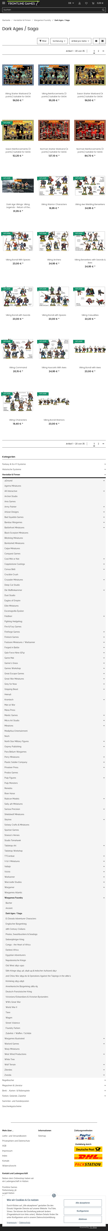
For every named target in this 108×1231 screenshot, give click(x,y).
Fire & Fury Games (12, 627)
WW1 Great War (13, 1002)
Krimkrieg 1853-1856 (15, 981)
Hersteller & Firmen (11, 474)
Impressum (7, 1151)
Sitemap (42, 1136)
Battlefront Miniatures (14, 527)
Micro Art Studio (11, 720)
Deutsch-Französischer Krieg (19, 991)
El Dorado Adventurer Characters (21, 918)
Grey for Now (10, 684)
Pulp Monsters (11, 783)
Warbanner (9, 877)
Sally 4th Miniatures (13, 804)
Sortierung (58, 41)
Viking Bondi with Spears (54, 315)
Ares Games (10, 501)
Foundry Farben (13, 1028)
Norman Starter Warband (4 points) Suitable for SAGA (54, 150)
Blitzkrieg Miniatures (13, 538)
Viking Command (18, 367)
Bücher (9, 903)
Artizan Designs (11, 512)
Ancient (9, 908)
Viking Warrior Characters (54, 204)
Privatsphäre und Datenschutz (16, 1141)
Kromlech (8, 699)
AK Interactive (10, 491)
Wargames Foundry (13, 898)
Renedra (8, 788)
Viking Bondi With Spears (18, 259)
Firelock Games (11, 637)
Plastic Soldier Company (15, 762)
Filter (43, 41)
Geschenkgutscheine (11, 1106)
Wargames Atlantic (13, 892)
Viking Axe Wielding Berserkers (90, 204)
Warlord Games (11, 1044)
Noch (6, 736)
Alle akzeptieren (83, 1203)
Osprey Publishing (12, 746)
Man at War (9, 705)
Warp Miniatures (12, 1049)
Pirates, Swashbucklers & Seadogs (21, 934)
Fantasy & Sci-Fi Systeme (14, 464)
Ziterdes (8, 1070)
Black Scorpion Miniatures (16, 533)
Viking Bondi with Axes (90, 367)
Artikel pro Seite (79, 41)
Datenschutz (24, 1222)
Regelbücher (8, 1080)
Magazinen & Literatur (12, 1085)
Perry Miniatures (11, 757)
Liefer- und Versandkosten (14, 1136)
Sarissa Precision (12, 809)
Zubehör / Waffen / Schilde (18, 1033)
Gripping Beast (11, 689)
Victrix (7, 872)
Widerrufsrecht (9, 1166)
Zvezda (7, 1075)
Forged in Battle (11, 647)
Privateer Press (11, 767)
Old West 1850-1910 (15, 965)
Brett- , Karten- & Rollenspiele (16, 1091)
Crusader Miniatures (13, 580)
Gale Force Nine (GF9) (14, 653)
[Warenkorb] (98, 3)
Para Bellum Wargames (15, 752)
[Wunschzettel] (86, 3)
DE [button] (69, 3)
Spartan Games (11, 830)
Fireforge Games (12, 632)
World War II (11, 1007)
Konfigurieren (83, 1211)
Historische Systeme (11, 469)
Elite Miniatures (11, 606)
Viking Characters (18, 420)
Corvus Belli (9, 569)
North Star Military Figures (16, 741)
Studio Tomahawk (12, 840)
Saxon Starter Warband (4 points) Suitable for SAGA (90, 95)
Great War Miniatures (14, 679)
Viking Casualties (90, 315)
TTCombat (9, 856)
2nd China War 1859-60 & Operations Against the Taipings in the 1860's (38, 976)
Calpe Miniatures (12, 548)
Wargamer (9, 887)
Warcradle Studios (13, 882)
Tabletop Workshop (13, 851)
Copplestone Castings (14, 564)
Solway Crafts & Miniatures (16, 825)
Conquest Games (12, 554)
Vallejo (7, 866)
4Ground (8, 481)
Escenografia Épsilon (14, 611)
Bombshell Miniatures (14, 543)
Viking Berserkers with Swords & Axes (90, 261)
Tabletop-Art (10, 845)
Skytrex (7, 819)
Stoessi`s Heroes (12, 835)
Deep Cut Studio (12, 585)
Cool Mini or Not (11, 559)
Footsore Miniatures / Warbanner (19, 642)
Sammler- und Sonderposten (15, 1101)
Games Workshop (12, 668)
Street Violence (13, 1023)
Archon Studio (10, 496)
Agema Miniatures (12, 486)
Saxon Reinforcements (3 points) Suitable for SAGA (18, 150)
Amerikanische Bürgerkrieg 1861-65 (22, 986)
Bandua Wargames (13, 522)
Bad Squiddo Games (13, 517)
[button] (79, 3)
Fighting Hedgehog (13, 621)
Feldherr (8, 616)
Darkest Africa (12, 950)
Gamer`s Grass (11, 663)
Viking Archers (54, 259)
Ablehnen (82, 1219)
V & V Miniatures (12, 861)
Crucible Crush (11, 574)
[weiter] (103, 51)
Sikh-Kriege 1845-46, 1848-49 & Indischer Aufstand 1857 (31, 971)
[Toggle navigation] (3, 2)
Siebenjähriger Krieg (15, 939)
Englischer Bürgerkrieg (16, 924)
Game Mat (9, 658)
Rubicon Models (11, 799)
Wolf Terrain (10, 1064)
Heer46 (7, 694)
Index (4, 1156)
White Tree (9, 1059)
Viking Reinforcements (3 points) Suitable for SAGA (54, 95)
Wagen (9, 1018)
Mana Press (9, 710)
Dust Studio (9, 595)
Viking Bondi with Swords (18, 315)
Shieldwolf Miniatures (14, 814)
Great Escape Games (14, 673)
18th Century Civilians (15, 929)
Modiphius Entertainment (16, 731)
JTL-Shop (93, 1227)
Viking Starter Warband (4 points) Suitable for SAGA (18, 95)
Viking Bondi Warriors (54, 420)
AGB (4, 1146)
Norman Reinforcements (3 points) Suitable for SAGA (90, 150)
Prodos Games (11, 772)
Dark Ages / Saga (14, 913)
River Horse (9, 793)
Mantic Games (11, 715)
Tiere (8, 1012)
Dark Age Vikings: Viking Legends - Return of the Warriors (18, 206)
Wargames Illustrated (14, 1038)
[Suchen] (51, 9)
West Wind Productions (15, 1054)
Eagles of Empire (12, 600)
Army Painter (10, 507)
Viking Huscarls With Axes (54, 367)
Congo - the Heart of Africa (18, 945)
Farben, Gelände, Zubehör (14, 1096)
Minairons (8, 726)
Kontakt (5, 1161)
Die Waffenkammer (13, 590)
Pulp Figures (10, 778)
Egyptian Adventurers (16, 955)
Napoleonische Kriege (16, 960)
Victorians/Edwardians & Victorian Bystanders (27, 997)
